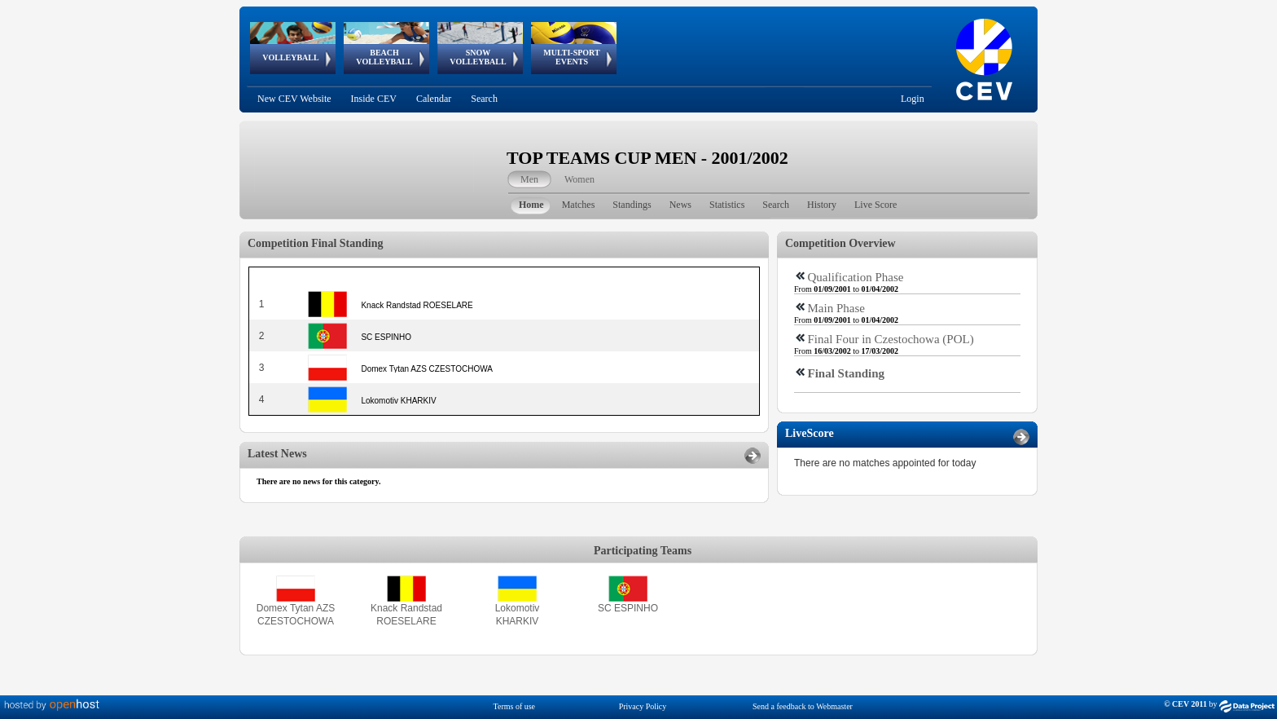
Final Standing (846, 373)
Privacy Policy (643, 706)
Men (529, 179)
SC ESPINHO (628, 608)
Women (579, 179)
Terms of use (515, 706)
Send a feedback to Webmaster (803, 706)
